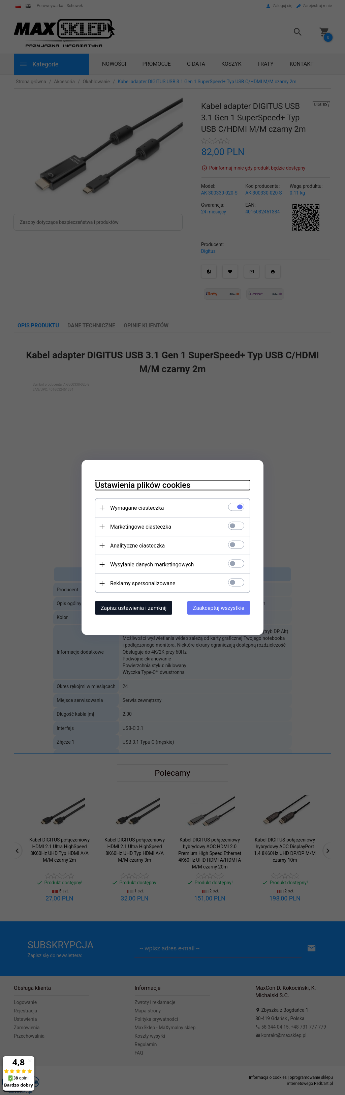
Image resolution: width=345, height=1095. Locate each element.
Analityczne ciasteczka (137, 545)
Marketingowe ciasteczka (140, 527)
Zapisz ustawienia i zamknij (133, 608)
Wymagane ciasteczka (137, 508)
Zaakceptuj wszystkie (218, 608)
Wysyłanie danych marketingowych (152, 564)
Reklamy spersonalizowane (142, 583)
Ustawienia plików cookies (142, 485)
